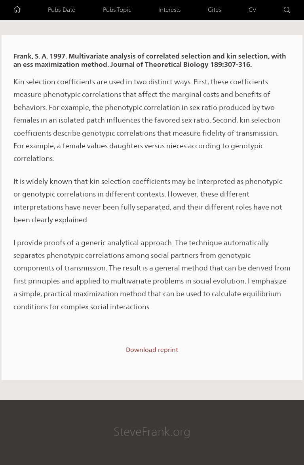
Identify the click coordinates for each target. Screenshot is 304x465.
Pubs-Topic (117, 9)
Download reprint (152, 349)
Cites (214, 9)
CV (252, 9)
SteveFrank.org (152, 432)
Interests (169, 9)
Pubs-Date (61, 9)
